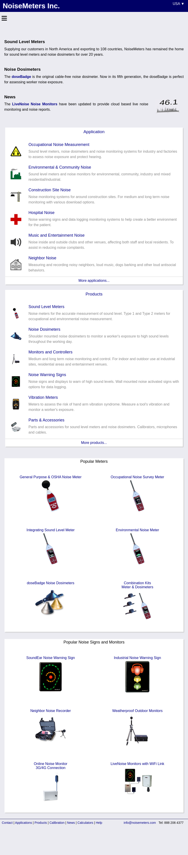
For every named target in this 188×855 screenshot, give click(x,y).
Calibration (57, 822)
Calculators (85, 822)
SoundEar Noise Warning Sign (50, 675)
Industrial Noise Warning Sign (137, 675)
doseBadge (21, 77)
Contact (7, 822)
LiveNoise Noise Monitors (34, 104)
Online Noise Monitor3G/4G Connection (51, 783)
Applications (23, 822)
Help (99, 822)
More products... (94, 443)
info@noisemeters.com (140, 822)
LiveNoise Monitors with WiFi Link (137, 781)
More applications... (94, 280)
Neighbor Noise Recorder (50, 728)
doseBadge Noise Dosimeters (50, 600)
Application (94, 131)
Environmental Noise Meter (137, 547)
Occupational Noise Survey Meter (137, 494)
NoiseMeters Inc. (31, 6)
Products (94, 294)
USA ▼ (178, 4)
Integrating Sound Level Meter (50, 547)
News (71, 822)
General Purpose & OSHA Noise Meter (51, 494)
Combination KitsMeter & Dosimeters (137, 602)
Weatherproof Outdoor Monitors (137, 728)
